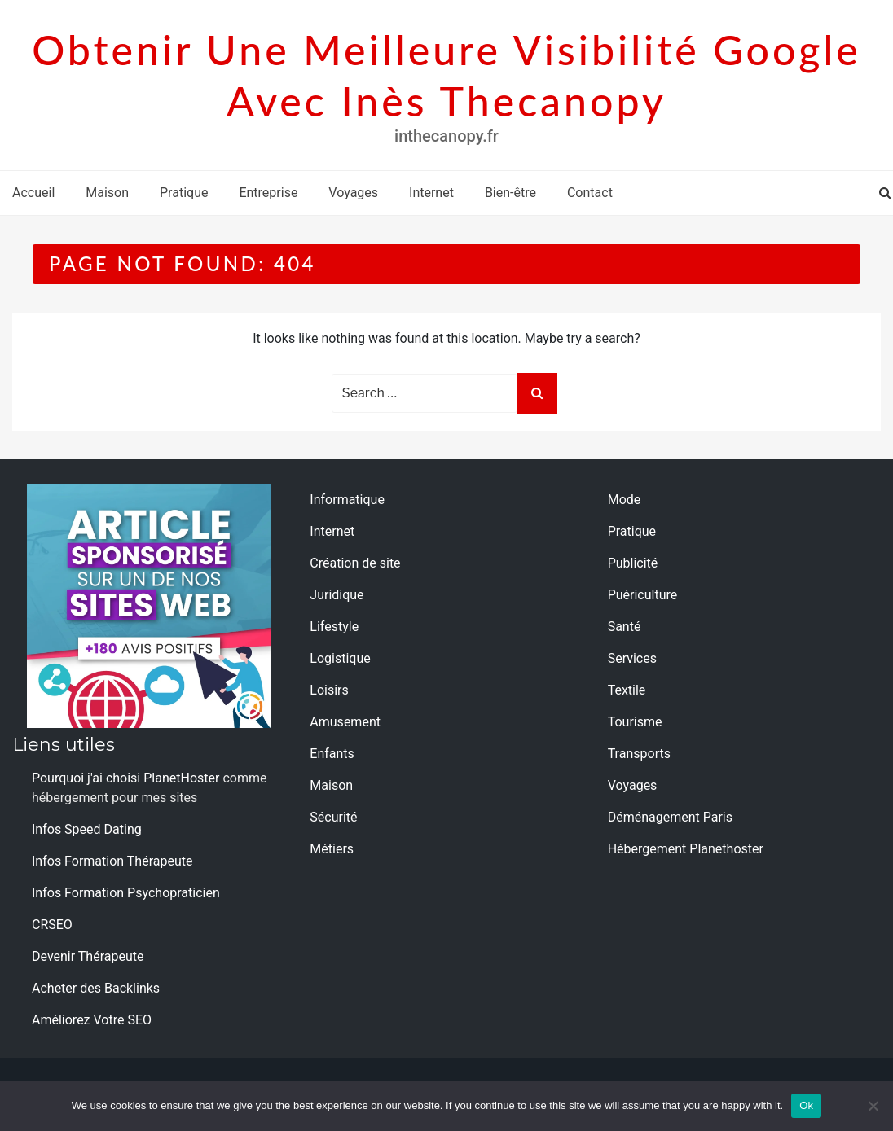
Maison (107, 192)
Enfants (332, 753)
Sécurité (333, 817)
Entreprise (268, 192)
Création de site (355, 563)
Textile (627, 690)
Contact (590, 192)
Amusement (345, 722)
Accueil (33, 192)
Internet (431, 192)
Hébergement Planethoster (685, 849)
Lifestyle (334, 626)
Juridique (336, 595)
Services (632, 658)
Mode (624, 499)
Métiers (332, 849)
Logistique (340, 658)
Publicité (633, 563)
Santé (624, 626)
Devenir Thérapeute (87, 956)
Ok (806, 1105)
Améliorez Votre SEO (92, 1020)
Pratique (184, 192)
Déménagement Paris (670, 817)
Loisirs (329, 690)
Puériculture (643, 595)
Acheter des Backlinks (96, 988)
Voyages (353, 192)
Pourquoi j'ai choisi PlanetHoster (125, 778)
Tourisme (635, 722)
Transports (639, 753)
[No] (872, 1106)
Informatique (347, 499)
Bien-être (510, 192)
